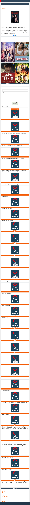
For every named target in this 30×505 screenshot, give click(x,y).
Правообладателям (16, 504)
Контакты (12, 504)
